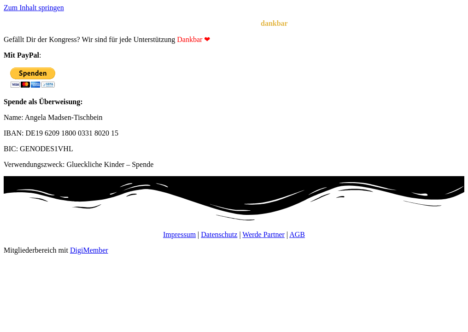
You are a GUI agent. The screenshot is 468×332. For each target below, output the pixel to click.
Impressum (179, 234)
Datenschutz (219, 234)
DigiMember (89, 250)
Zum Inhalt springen (34, 8)
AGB (297, 234)
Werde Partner (263, 234)
